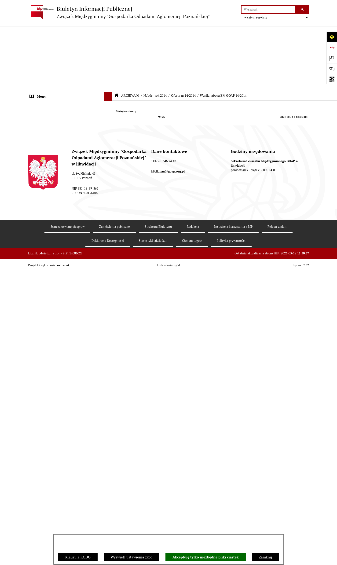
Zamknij (265, 557)
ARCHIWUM (39, 111)
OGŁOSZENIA (40, 93)
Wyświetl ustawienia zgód (131, 557)
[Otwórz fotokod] (331, 79)
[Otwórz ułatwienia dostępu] (331, 37)
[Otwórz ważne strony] (331, 58)
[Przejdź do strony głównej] (119, 12)
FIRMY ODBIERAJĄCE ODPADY (55, 84)
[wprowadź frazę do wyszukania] (268, 9)
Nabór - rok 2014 (155, 31)
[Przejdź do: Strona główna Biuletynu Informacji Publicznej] (116, 31)
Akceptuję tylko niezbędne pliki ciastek (205, 557)
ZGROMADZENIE (43, 67)
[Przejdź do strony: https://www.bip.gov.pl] (331, 47)
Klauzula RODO (78, 557)
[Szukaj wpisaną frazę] (302, 9)
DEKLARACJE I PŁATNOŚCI (51, 49)
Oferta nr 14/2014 (183, 31)
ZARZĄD (37, 76)
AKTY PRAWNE (42, 58)
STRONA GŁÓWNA (45, 41)
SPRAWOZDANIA (43, 489)
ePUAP (35, 102)
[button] (109, 41)
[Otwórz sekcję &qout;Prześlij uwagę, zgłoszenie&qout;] (331, 68)
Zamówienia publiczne (48, 497)
